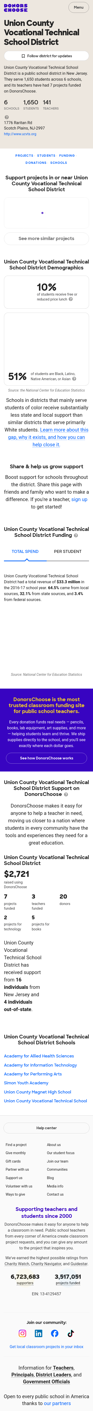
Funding (67, 156)
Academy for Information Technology (40, 1065)
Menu (79, 7)
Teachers (63, 1368)
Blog (50, 1178)
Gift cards (13, 1161)
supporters (25, 1279)
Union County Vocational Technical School (45, 1101)
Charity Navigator (46, 1263)
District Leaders (53, 1375)
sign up (79, 499)
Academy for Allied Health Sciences (39, 1056)
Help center (46, 1128)
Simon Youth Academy (26, 1083)
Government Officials (46, 1382)
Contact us (55, 1194)
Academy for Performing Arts (33, 1074)
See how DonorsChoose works (46, 758)
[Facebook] (55, 1333)
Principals (22, 1375)
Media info (55, 1186)
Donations (36, 163)
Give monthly (16, 1153)
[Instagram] (22, 1333)
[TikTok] (71, 1333)
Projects (24, 156)
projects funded (68, 1279)
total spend (25, 551)
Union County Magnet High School (37, 1092)
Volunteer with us (19, 1186)
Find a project (16, 1145)
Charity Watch (17, 1263)
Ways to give (15, 1194)
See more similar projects (46, 239)
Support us (14, 1178)
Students (46, 156)
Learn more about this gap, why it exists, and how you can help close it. (48, 437)
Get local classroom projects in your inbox (46, 1346)
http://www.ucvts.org (20, 134)
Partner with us (17, 1169)
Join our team (57, 1161)
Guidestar (78, 1263)
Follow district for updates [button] (46, 56)
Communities (57, 1169)
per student (68, 551)
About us (54, 1145)
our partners (57, 1403)
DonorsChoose (16, 8)
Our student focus (60, 1153)
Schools (58, 163)
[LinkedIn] (38, 1333)
